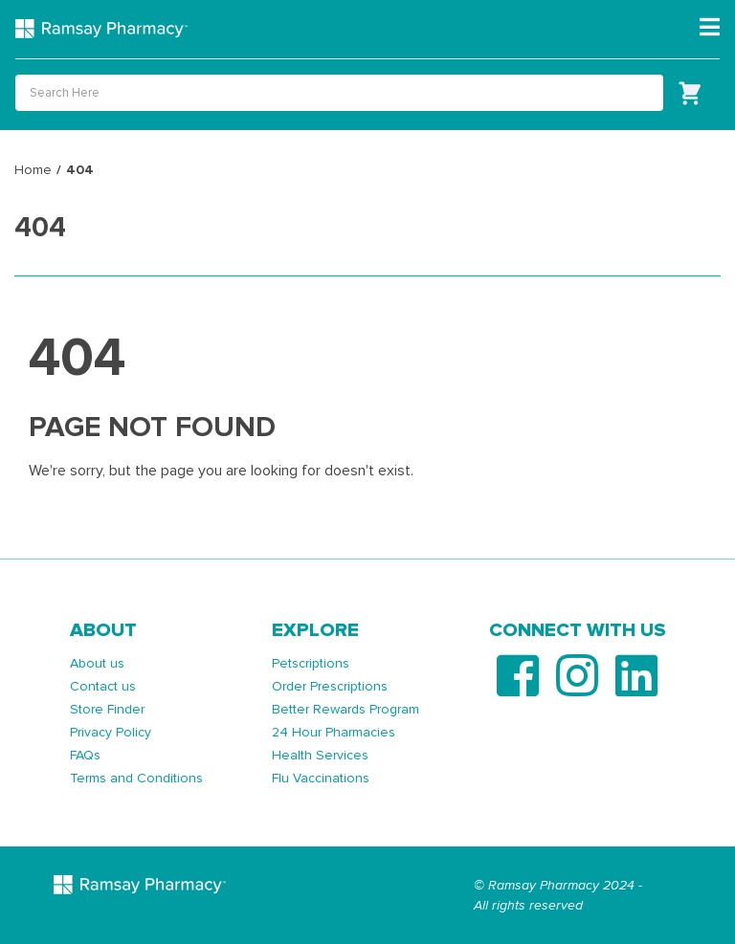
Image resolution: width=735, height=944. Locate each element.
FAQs (85, 755)
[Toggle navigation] (710, 27)
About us (97, 663)
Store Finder (107, 709)
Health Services (320, 755)
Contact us (103, 686)
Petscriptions (310, 663)
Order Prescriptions (330, 686)
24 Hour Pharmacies (333, 732)
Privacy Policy (110, 732)
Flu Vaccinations (320, 778)
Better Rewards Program (345, 709)
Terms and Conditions (136, 778)
